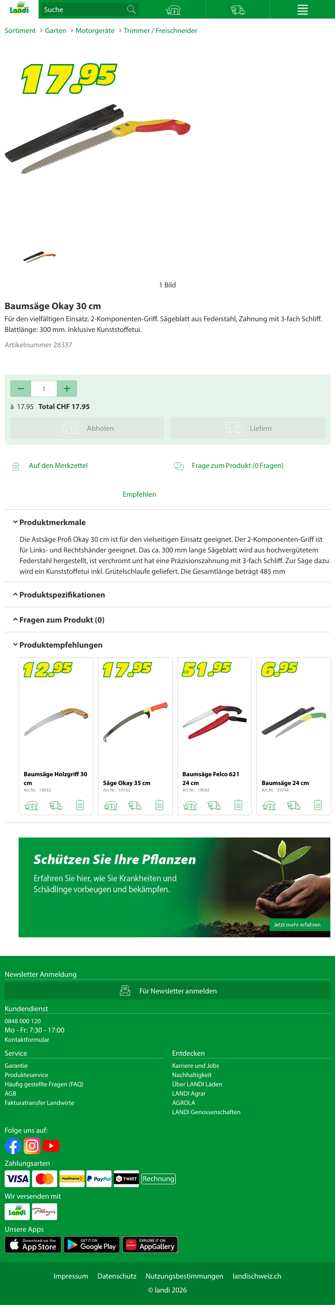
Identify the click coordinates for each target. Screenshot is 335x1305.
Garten (55, 30)
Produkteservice (26, 1075)
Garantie (16, 1065)
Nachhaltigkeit (192, 1075)
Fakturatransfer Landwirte (39, 1102)
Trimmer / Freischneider (160, 30)
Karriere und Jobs (195, 1065)
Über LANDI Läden (197, 1084)
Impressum (70, 1276)
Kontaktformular (27, 1039)
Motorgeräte (95, 30)
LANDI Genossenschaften (206, 1112)
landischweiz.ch (257, 1276)
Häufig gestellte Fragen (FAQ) (44, 1084)
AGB (10, 1093)
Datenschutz (117, 1276)
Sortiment (20, 30)
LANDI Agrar (189, 1093)
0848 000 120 (23, 1021)
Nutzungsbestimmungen (184, 1276)
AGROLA (184, 1102)
